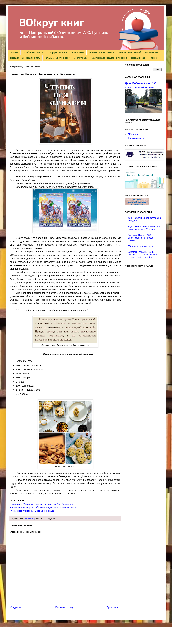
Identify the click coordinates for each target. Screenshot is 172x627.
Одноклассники (136, 138)
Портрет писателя (58, 52)
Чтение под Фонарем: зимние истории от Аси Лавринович (42, 504)
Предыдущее (113, 607)
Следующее (16, 607)
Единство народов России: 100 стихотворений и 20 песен (144, 228)
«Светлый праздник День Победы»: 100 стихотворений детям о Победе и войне (143, 255)
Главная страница (64, 607)
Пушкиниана (151, 52)
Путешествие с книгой (129, 52)
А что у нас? (80, 58)
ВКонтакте (133, 134)
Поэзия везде (138, 58)
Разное (153, 58)
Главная (14, 52)
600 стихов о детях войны (141, 246)
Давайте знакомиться (34, 52)
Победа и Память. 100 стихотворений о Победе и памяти (141, 238)
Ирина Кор (30, 518)
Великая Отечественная (101, 52)
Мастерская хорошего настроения (109, 58)
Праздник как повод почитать (25, 58)
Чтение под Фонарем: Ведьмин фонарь (32, 510)
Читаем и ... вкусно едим (57, 58)
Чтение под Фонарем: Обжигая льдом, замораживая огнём (43, 507)
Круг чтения (78, 52)
